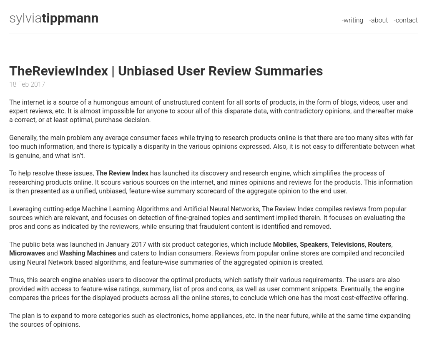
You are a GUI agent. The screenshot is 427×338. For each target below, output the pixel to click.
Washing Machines (88, 253)
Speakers (314, 244)
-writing (352, 20)
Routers (379, 244)
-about (378, 20)
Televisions (348, 244)
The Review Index (121, 173)
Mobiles (285, 244)
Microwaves (27, 253)
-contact (406, 20)
